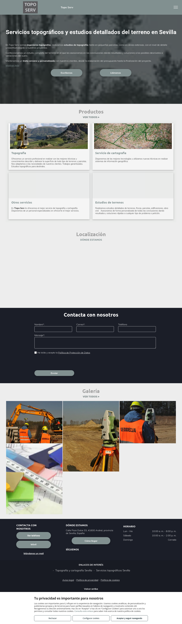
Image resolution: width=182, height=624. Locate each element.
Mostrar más (12, 65)
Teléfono (122, 324)
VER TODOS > (91, 117)
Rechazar (52, 618)
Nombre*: (39, 324)
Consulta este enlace (83, 611)
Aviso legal (68, 580)
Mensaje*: (39, 335)
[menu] (175, 7)
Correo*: (80, 324)
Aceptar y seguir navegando (129, 618)
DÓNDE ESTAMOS (91, 239)
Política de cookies (110, 580)
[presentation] (56, 361)
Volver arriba (91, 588)
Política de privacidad (87, 580)
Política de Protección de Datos (74, 352)
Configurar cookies (91, 618)
